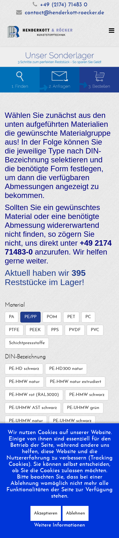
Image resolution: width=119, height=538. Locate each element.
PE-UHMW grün (83, 407)
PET (71, 317)
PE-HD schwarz (24, 368)
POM (52, 317)
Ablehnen (75, 513)
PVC (95, 330)
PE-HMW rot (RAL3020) (34, 394)
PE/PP (30, 317)
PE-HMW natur (24, 381)
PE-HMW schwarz (86, 394)
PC (88, 317)
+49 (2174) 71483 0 (63, 5)
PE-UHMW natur (26, 421)
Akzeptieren (45, 513)
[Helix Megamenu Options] (111, 31)
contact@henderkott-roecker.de (64, 13)
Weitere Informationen (59, 525)
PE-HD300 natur (66, 368)
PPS (55, 330)
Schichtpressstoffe (27, 343)
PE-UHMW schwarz (72, 421)
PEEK (35, 330)
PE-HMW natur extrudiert (75, 381)
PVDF (75, 330)
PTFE (14, 330)
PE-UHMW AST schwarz (33, 407)
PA (11, 317)
